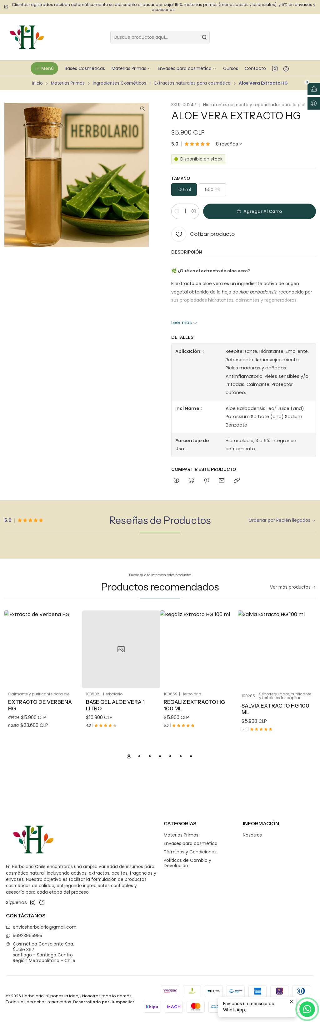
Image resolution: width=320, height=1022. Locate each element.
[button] (44, 68)
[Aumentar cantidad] (193, 211)
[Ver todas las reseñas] (229, 144)
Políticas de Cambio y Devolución (187, 863)
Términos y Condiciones (190, 852)
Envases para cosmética (191, 843)
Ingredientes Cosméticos (119, 83)
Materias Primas (68, 83)
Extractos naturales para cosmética (192, 83)
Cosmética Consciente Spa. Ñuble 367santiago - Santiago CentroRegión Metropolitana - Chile (40, 952)
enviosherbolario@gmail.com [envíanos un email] (41, 927)
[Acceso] (314, 103)
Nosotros (252, 835)
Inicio (37, 83)
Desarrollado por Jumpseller (103, 1002)
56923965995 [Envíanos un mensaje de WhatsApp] (24, 935)
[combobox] (159, 37)
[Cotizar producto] (203, 234)
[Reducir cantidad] (177, 211)
